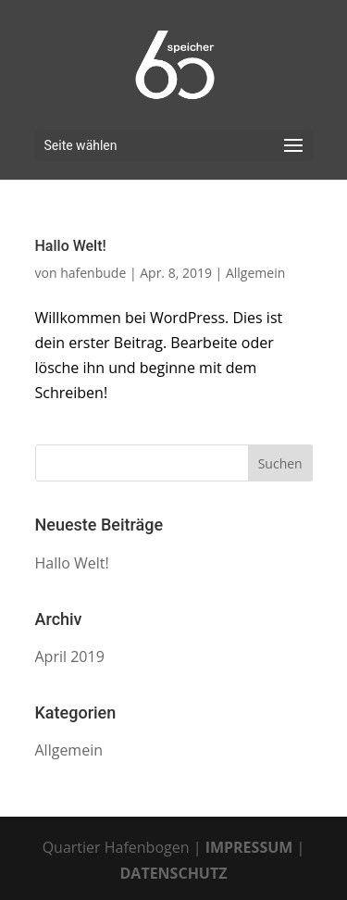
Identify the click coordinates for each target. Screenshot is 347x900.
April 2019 (70, 656)
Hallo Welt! (70, 246)
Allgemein (255, 272)
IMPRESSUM (249, 847)
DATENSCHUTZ (174, 873)
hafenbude (93, 272)
